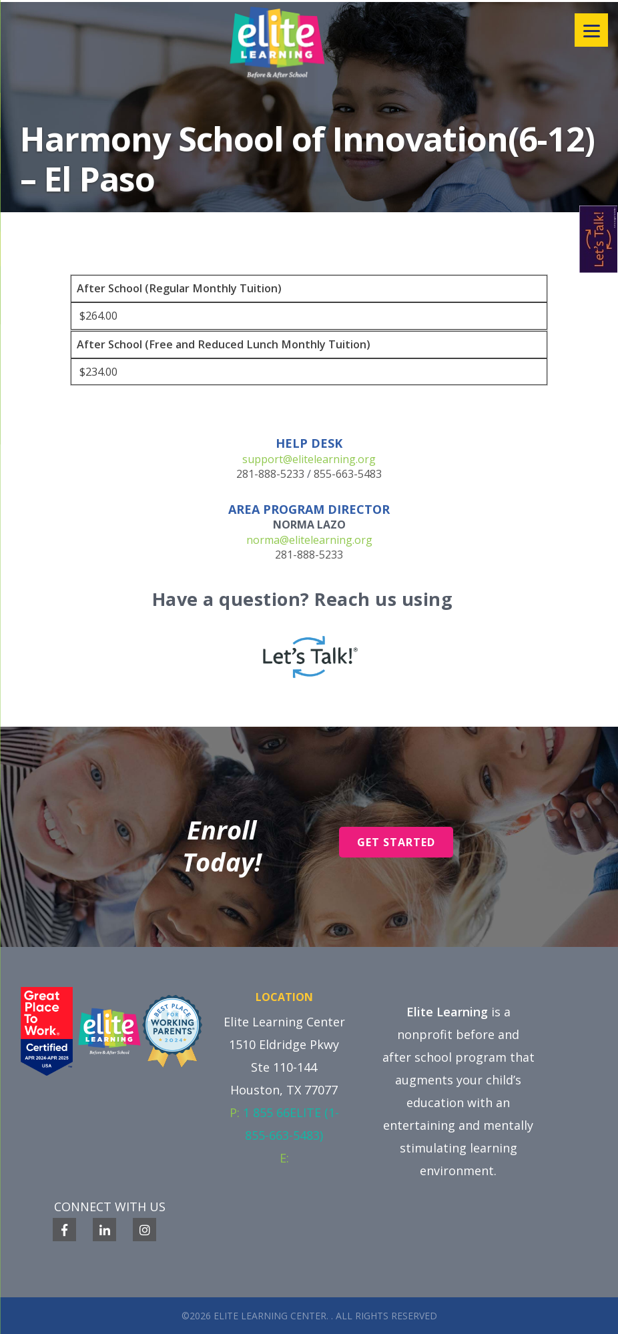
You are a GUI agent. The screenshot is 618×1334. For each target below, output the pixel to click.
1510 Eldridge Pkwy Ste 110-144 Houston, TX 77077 (284, 1067)
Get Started (396, 842)
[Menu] (591, 30)
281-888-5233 (270, 473)
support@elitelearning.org (309, 459)
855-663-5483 (348, 473)
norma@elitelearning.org (309, 540)
